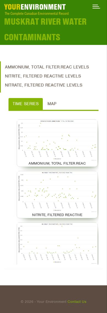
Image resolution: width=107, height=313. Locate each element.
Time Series (26, 104)
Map (51, 104)
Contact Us (76, 301)
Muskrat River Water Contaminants (45, 29)
